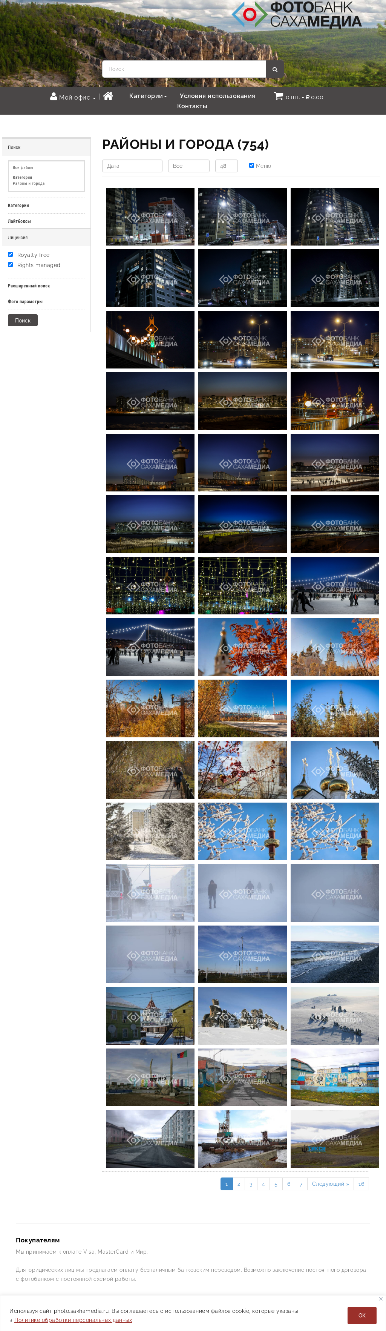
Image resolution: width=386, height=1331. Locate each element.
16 (361, 1184)
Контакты (192, 106)
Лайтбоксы (19, 221)
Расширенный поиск (29, 286)
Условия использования (218, 96)
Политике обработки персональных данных (73, 1320)
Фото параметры (25, 301)
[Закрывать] (381, 1298)
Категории (148, 96)
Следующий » (330, 1184)
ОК (362, 1316)
